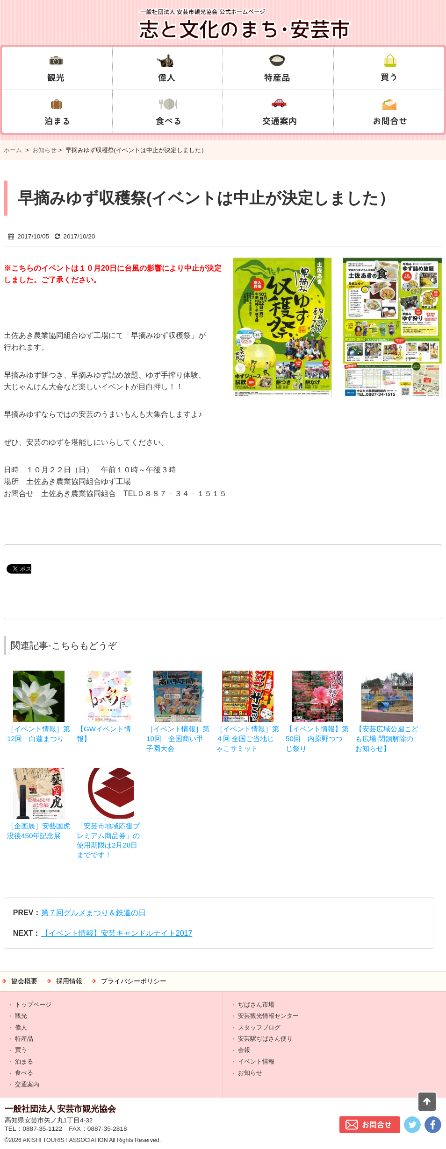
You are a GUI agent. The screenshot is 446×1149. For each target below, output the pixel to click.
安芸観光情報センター (268, 1015)
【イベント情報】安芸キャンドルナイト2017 (117, 933)
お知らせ (44, 150)
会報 (244, 1049)
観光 (21, 1015)
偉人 (21, 1027)
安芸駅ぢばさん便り (265, 1038)
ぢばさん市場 (256, 1004)
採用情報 (69, 981)
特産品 (24, 1038)
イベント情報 (256, 1061)
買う (21, 1049)
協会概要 (24, 981)
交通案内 (27, 1084)
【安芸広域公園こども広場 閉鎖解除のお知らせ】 (386, 738)
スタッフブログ (259, 1027)
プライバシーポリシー (133, 981)
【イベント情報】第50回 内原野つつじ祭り (317, 738)
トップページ (33, 1004)
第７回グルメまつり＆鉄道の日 (93, 913)
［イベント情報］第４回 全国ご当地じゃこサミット (247, 738)
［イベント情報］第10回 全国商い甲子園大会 (177, 738)
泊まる (24, 1061)
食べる (24, 1072)
